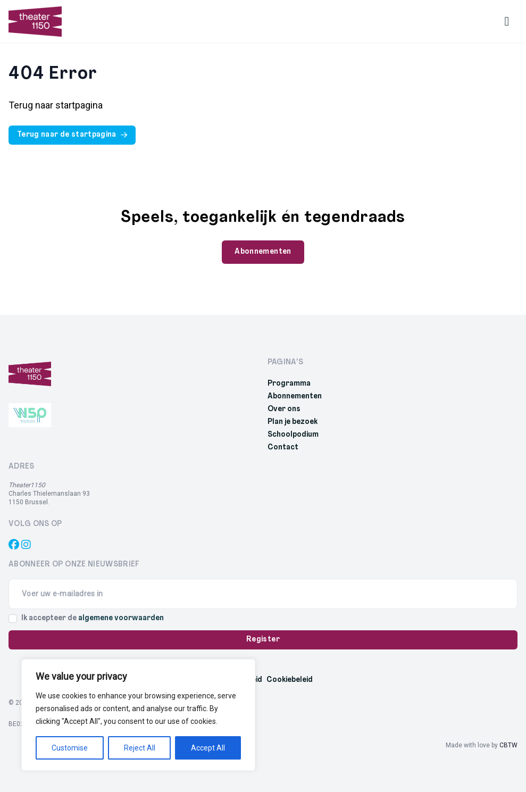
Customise (70, 748)
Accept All (208, 748)
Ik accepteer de (92, 618)
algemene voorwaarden (121, 618)
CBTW (508, 745)
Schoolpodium (293, 435)
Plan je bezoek (293, 422)
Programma (289, 384)
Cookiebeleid (289, 680)
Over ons (284, 409)
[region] (138, 715)
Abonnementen (295, 397)
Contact (283, 448)
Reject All (139, 748)
